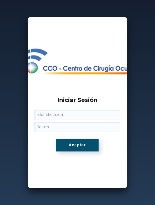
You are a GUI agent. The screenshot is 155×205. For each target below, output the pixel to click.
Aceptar (77, 145)
